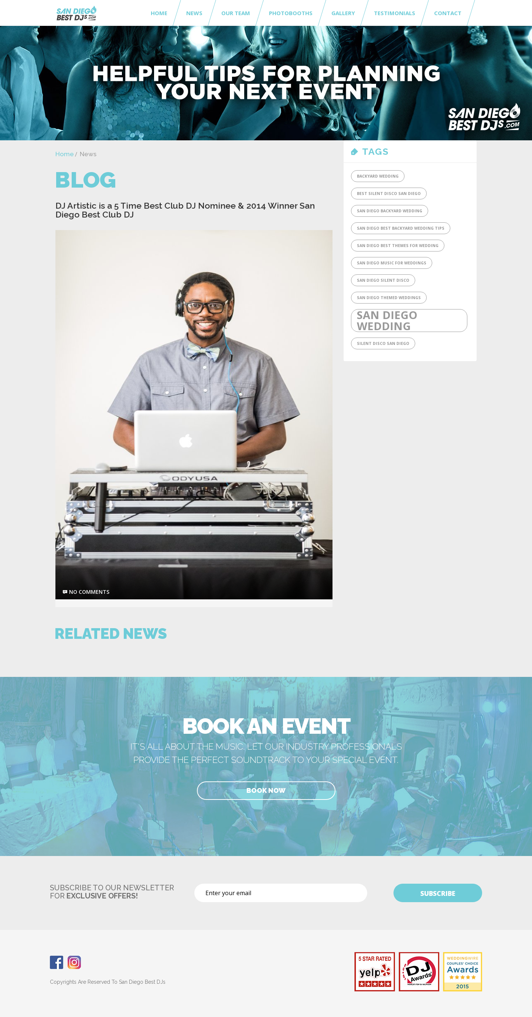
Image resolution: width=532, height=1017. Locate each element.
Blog (85, 180)
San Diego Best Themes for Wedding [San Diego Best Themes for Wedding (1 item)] (398, 245)
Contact (447, 13)
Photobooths (291, 13)
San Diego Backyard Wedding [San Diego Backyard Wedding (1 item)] (389, 210)
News (194, 13)
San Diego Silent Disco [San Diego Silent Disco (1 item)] (383, 280)
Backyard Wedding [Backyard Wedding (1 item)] (378, 176)
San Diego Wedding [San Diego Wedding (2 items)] (387, 320)
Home (159, 13)
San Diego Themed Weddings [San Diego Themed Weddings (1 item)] (389, 297)
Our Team (235, 13)
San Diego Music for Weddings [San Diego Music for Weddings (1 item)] (391, 263)
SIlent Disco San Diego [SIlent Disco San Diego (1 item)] (383, 343)
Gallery (343, 13)
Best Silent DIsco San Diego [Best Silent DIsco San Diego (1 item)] (389, 193)
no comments (89, 591)
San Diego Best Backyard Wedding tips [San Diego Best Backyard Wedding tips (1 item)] (400, 228)
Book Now (266, 790)
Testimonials (394, 13)
